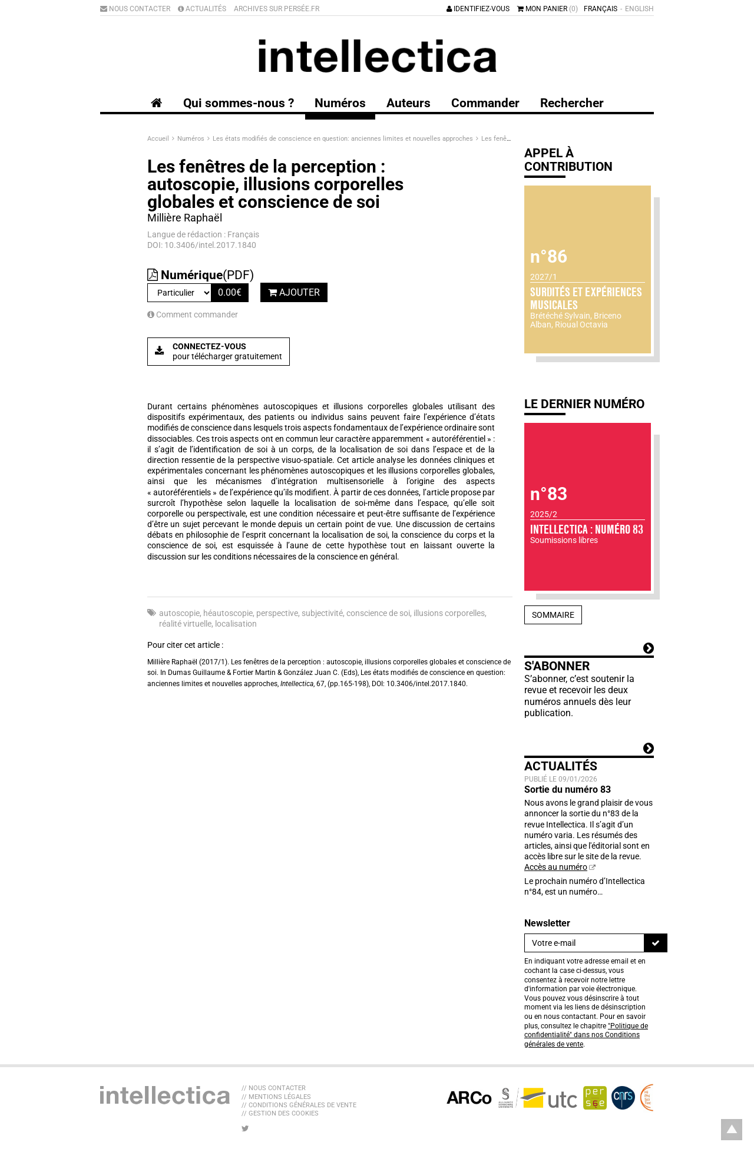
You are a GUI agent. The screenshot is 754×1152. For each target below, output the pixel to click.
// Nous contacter (274, 1088)
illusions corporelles (449, 613)
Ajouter (294, 292)
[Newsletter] (584, 942)
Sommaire (553, 615)
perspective (277, 613)
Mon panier (547, 9)
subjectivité (322, 613)
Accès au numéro (555, 867)
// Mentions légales (276, 1097)
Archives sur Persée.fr (276, 9)
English (639, 9)
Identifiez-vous (478, 9)
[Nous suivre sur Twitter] (245, 1128)
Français (600, 9)
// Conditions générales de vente (299, 1105)
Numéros (191, 139)
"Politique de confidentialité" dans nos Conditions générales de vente (586, 1035)
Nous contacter (135, 9)
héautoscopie (228, 613)
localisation (236, 623)
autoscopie (179, 613)
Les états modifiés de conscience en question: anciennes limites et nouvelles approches (344, 139)
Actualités (202, 9)
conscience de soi (378, 613)
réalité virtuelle (185, 623)
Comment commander (192, 314)
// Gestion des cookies (280, 1113)
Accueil (159, 139)
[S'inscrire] (655, 942)
